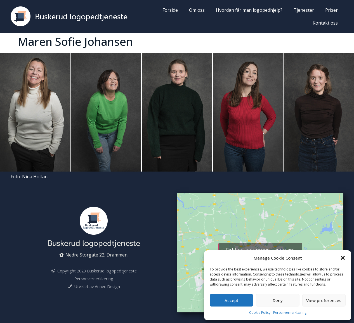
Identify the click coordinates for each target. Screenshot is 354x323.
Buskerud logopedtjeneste (81, 16)
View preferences (323, 300)
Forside (170, 10)
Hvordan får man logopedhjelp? (249, 10)
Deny (278, 300)
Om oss (197, 10)
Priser (331, 10)
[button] (343, 258)
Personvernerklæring (289, 312)
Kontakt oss (325, 23)
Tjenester (304, 10)
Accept (232, 300)
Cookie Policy (259, 312)
